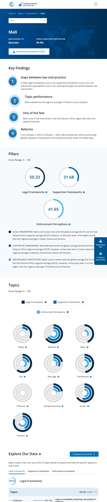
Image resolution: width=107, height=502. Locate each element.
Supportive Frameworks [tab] (38, 471)
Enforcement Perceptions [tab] (63, 471)
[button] (28, 20)
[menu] (96, 4)
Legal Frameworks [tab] (17, 471)
